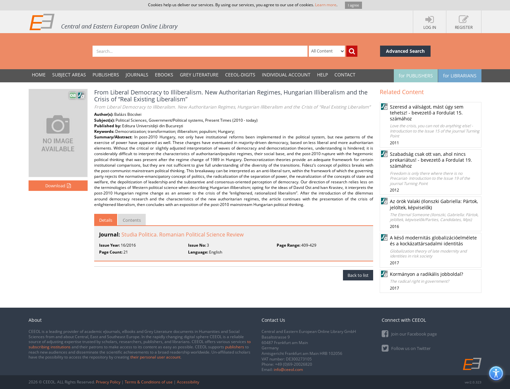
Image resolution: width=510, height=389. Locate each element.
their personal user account (155, 357)
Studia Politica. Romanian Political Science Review (182, 234)
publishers (234, 347)
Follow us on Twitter (406, 347)
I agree (353, 5)
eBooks (164, 75)
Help (322, 75)
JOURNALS (137, 75)
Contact (344, 75)
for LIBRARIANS (460, 75)
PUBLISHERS (106, 75)
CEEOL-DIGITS (240, 75)
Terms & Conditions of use (149, 382)
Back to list (358, 275)
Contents (132, 220)
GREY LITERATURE (199, 75)
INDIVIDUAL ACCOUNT (286, 75)
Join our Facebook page (409, 333)
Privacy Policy (108, 382)
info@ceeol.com (288, 369)
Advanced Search (405, 51)
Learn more (325, 5)
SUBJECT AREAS (69, 75)
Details (105, 220)
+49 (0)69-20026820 (293, 364)
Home (39, 75)
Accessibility (188, 382)
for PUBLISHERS (416, 75)
